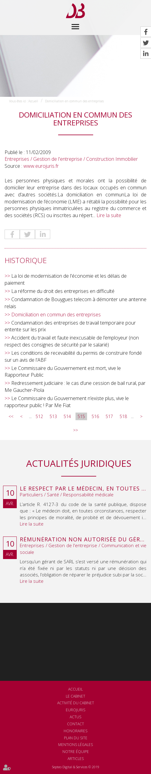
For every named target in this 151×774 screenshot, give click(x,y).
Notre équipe (75, 751)
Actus (75, 716)
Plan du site (75, 738)
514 (67, 416)
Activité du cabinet (75, 702)
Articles (76, 758)
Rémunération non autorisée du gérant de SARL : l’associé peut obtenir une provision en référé (83, 540)
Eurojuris (75, 709)
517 (109, 416)
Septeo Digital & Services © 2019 (75, 767)
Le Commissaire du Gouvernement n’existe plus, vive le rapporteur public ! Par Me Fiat (67, 402)
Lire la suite (109, 215)
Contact (75, 724)
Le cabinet (75, 696)
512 (39, 416)
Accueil (33, 101)
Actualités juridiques (78, 463)
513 (53, 416)
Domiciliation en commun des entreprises (74, 101)
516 (95, 416)
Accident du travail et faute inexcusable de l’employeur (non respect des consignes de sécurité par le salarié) (72, 341)
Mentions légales (75, 744)
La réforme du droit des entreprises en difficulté (62, 291)
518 (123, 416)
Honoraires (75, 731)
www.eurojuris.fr (41, 166)
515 (81, 416)
